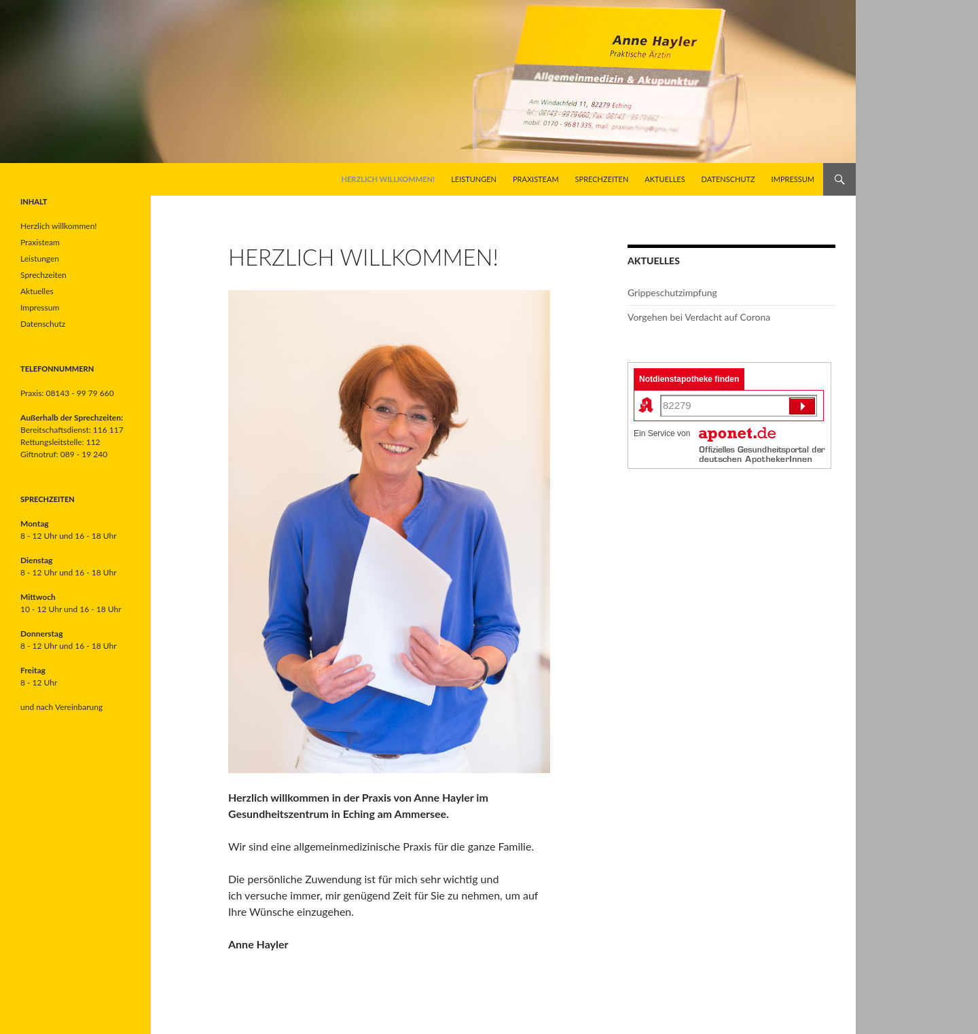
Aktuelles (665, 179)
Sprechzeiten (602, 179)
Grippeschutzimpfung (672, 292)
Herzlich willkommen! (388, 179)
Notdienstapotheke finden (689, 379)
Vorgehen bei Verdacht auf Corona (699, 317)
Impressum (793, 179)
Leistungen (473, 179)
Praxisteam (536, 179)
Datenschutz (728, 179)
